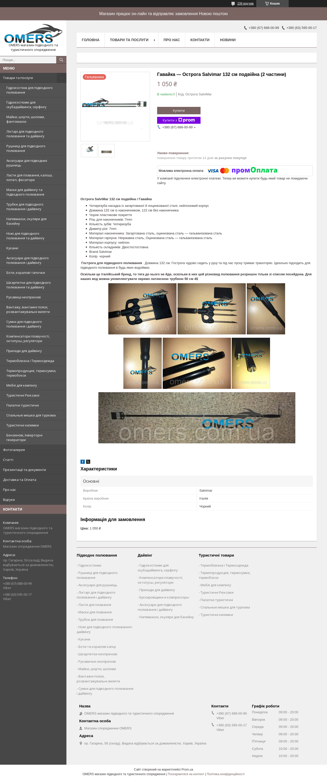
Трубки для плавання (95, 619)
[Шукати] (61, 60)
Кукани (12, 248)
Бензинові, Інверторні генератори (24, 437)
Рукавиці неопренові (23, 297)
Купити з (179, 120)
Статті (8, 459)
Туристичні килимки (22, 425)
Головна (90, 40)
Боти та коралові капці (97, 646)
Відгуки (9, 499)
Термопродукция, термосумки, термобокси (31, 373)
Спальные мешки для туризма (31, 415)
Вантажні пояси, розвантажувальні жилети (98, 678)
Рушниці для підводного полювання (25, 148)
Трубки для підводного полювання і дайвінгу (24, 206)
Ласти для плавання (94, 604)
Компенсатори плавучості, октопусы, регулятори (28, 338)
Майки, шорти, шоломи (97, 669)
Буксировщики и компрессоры (164, 597)
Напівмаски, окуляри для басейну (26, 221)
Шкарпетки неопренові (97, 654)
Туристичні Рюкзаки (22, 395)
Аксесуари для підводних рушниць (26, 162)
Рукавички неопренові (97, 661)
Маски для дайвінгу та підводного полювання (25, 192)
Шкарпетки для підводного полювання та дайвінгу (28, 284)
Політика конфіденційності (225, 774)
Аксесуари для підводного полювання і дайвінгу (27, 260)
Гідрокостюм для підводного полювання (29, 90)
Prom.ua (187, 769)
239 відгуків (245, 3)
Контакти (199, 40)
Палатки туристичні (22, 405)
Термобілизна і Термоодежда (30, 360)
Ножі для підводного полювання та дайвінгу (25, 235)
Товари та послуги (18, 77)
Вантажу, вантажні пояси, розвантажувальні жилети (28, 309)
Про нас (9, 489)
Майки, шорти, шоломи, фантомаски (25, 119)
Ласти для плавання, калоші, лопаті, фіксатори (29, 177)
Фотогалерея (14, 449)
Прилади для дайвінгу (24, 350)
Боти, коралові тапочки (25, 272)
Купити (179, 110)
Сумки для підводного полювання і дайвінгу (24, 324)
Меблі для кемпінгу (21, 385)
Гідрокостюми (89, 565)
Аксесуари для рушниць (97, 585)
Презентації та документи (24, 469)
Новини (228, 40)
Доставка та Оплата (19, 479)
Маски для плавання (95, 612)
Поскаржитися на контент (186, 774)
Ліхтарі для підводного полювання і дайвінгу (96, 595)
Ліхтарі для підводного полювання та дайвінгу (25, 133)
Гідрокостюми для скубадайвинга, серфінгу (26, 104)
